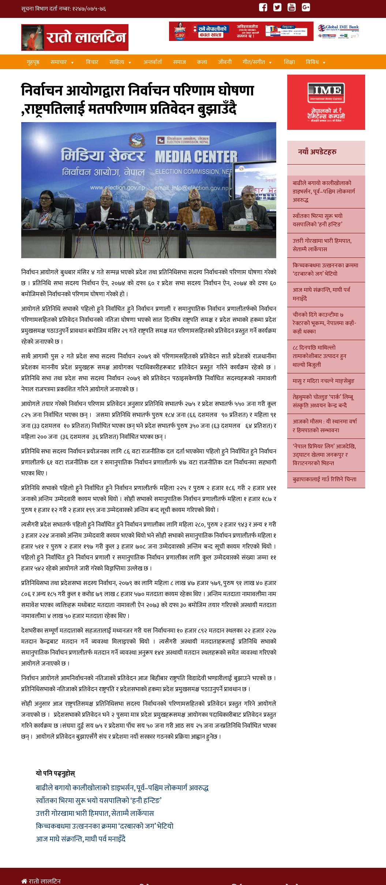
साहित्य (120, 62)
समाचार (62, 62)
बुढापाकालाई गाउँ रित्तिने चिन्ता (324, 480)
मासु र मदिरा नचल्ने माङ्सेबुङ (324, 381)
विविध (316, 62)
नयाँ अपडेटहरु (317, 152)
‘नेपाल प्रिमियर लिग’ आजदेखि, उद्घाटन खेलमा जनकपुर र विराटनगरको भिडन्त (324, 455)
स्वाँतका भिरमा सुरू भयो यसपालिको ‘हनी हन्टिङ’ (98, 801)
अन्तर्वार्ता (152, 62)
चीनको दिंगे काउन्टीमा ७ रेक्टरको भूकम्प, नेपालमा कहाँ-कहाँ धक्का (324, 323)
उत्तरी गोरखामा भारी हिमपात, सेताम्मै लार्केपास (95, 813)
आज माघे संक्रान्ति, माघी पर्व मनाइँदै (80, 839)
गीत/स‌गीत (258, 62)
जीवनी (225, 62)
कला (202, 62)
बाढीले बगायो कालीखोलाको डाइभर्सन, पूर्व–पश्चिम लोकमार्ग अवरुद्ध (122, 788)
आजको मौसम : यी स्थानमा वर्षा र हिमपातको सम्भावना (325, 426)
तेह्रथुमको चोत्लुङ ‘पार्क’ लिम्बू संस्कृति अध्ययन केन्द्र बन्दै (323, 401)
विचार (92, 62)
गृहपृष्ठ (33, 62)
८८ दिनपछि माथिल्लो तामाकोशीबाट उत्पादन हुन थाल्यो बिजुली (319, 356)
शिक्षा (289, 62)
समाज (179, 62)
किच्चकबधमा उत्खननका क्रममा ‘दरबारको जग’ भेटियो (104, 826)
